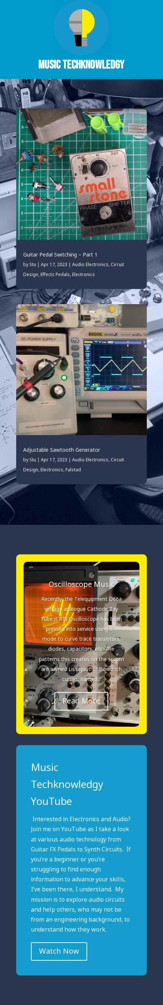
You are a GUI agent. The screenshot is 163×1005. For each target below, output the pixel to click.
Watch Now (59, 951)
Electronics (83, 274)
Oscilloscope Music (81, 585)
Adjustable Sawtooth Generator (61, 450)
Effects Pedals (55, 274)
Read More (81, 701)
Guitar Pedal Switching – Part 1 (60, 255)
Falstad (73, 470)
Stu (32, 264)
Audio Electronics (90, 264)
